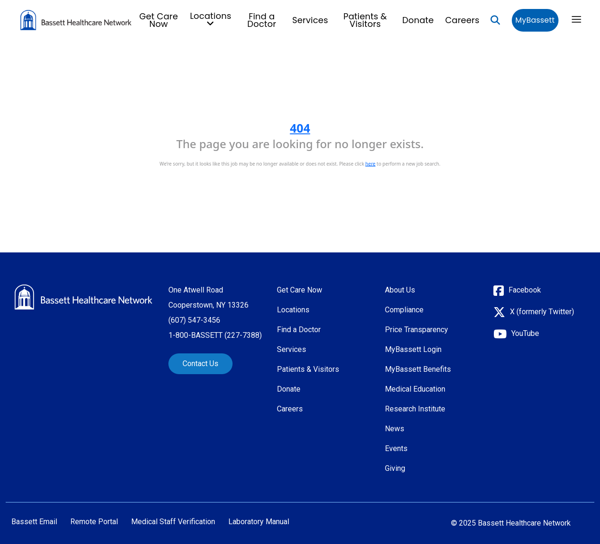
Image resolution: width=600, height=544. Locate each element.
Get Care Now (158, 20)
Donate (418, 20)
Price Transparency (416, 329)
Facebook (524, 289)
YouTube (525, 333)
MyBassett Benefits (418, 369)
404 (300, 128)
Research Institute (415, 408)
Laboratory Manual (258, 522)
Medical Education (415, 389)
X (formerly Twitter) (542, 311)
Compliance (404, 309)
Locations (293, 309)
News (394, 428)
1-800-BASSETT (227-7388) (215, 335)
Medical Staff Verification (173, 522)
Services (310, 20)
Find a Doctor (261, 20)
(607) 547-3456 (194, 320)
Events (396, 448)
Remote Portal (94, 522)
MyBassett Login (413, 349)
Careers (462, 20)
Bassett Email (34, 522)
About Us (400, 289)
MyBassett (535, 20)
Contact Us (200, 363)
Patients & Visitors (365, 20)
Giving (395, 468)
